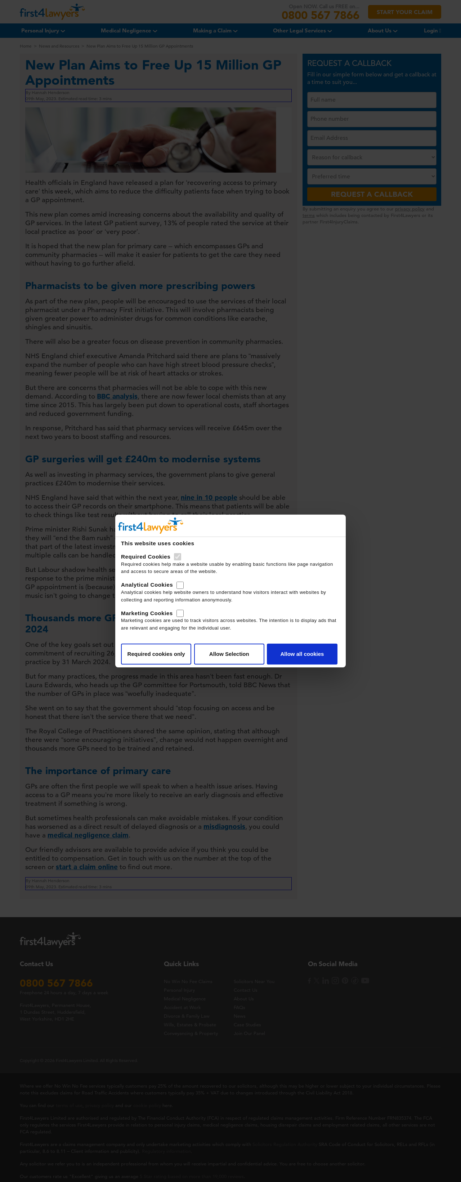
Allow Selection (229, 654)
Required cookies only (156, 654)
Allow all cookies (302, 654)
